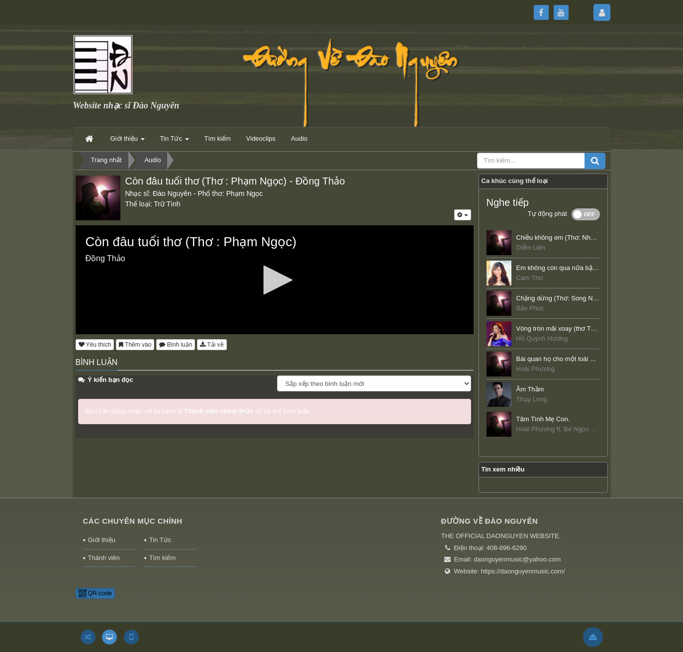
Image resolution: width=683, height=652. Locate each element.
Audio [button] (299, 138)
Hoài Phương (535, 369)
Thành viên (104, 557)
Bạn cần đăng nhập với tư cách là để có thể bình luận (198, 411)
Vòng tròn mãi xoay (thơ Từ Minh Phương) (577, 328)
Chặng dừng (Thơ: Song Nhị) (558, 298)
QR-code (95, 593)
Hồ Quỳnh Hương (542, 338)
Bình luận (175, 344)
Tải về (211, 344)
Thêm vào (135, 344)
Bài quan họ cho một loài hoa (558, 359)
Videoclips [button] (261, 138)
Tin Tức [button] (174, 141)
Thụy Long (531, 399)
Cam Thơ (529, 277)
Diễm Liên (530, 247)
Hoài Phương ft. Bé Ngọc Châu (561, 429)
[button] (274, 280)
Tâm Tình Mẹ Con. (543, 419)
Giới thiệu (101, 540)
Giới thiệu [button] (127, 141)
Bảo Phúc (530, 308)
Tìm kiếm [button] (217, 138)
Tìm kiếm (162, 557)
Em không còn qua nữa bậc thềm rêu (569, 268)
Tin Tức (160, 540)
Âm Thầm (530, 389)
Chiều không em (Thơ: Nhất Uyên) (565, 237)
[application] (275, 279)
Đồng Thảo (320, 181)
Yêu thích (95, 344)
